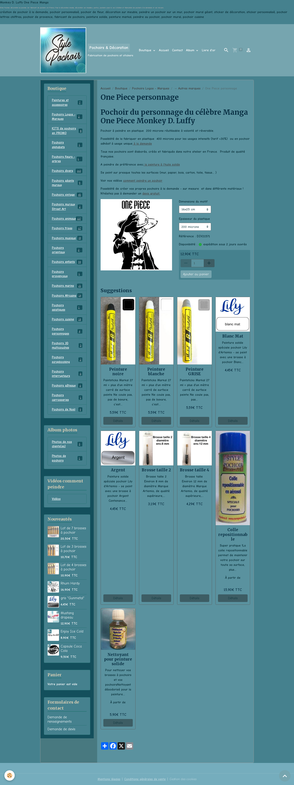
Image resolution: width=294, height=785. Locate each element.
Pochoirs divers (67, 174)
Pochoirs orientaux (67, 260)
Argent (118, 470)
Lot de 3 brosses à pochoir (73, 566)
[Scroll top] (285, 776)
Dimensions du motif (193, 201)
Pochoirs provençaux (67, 284)
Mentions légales (107, 779)
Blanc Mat (232, 336)
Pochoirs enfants (67, 272)
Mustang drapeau (67, 632)
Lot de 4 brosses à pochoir (73, 584)
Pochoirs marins (67, 297)
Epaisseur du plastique (194, 219)
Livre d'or (208, 50)
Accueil (164, 50)
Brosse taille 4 (194, 470)
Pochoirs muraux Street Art (67, 210)
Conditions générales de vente (144, 779)
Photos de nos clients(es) (67, 460)
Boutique (146, 50)
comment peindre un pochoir (143, 181)
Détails (118, 421)
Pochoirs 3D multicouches (67, 358)
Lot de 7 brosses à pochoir (73, 547)
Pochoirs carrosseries (67, 412)
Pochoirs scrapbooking (67, 373)
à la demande (143, 144)
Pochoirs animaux (67, 225)
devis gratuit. (151, 193)
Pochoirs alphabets (67, 147)
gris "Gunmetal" (72, 615)
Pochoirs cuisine (67, 331)
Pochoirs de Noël (67, 425)
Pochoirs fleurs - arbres (67, 161)
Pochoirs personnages (67, 343)
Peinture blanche (156, 371)
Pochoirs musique (67, 248)
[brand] (86, 50)
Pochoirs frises (67, 238)
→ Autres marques (187, 88)
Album (190, 50)
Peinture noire (118, 371)
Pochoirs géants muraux (67, 186)
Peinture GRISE (195, 371)
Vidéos (56, 516)
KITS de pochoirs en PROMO (67, 132)
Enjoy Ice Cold (72, 648)
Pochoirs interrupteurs (67, 388)
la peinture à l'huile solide (162, 164)
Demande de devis (61, 746)
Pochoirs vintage (67, 198)
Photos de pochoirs (67, 474)
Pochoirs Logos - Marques (150, 88)
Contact (177, 50)
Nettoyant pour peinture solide (118, 659)
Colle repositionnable (232, 534)
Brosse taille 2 (156, 470)
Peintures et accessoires (67, 102)
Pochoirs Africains (67, 307)
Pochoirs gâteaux (67, 400)
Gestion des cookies (184, 779)
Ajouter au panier (196, 274)
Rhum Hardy (70, 600)
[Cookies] (10, 775)
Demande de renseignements (60, 736)
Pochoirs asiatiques (67, 319)
